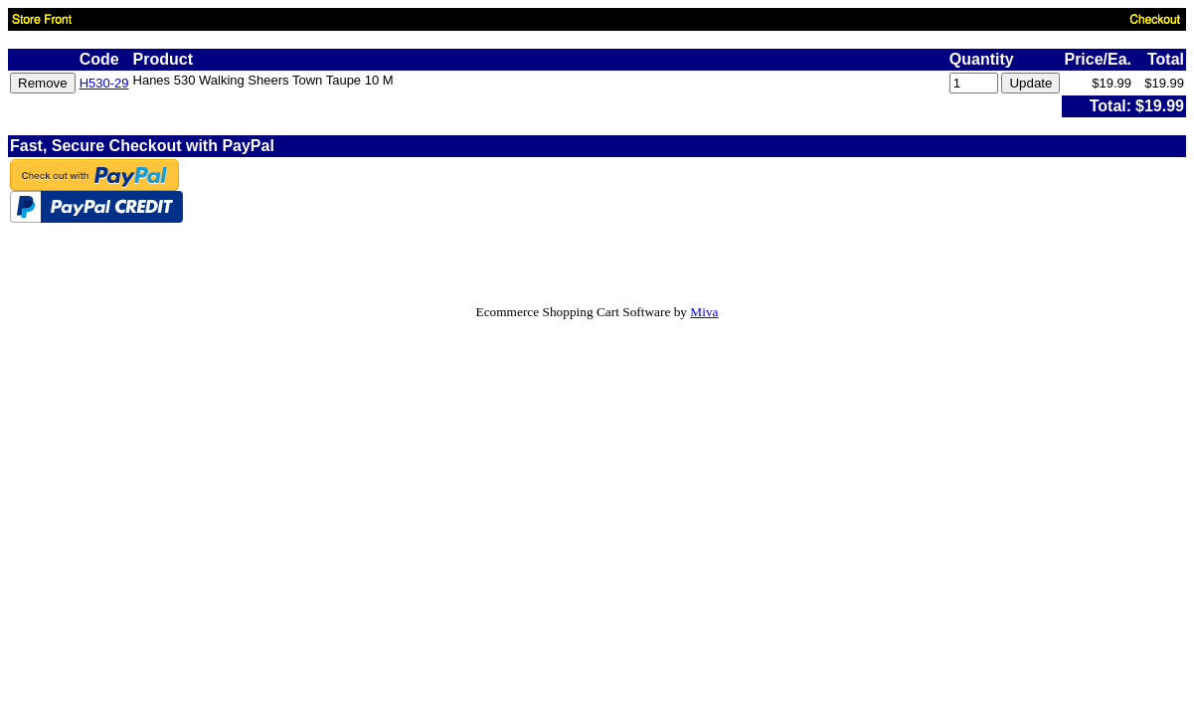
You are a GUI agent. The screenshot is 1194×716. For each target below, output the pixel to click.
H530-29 (104, 83)
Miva (704, 311)
